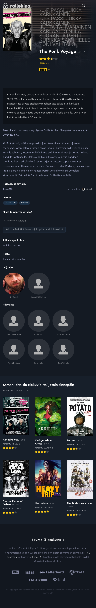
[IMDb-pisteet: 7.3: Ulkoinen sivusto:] (45, 69)
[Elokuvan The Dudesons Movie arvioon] (80, 488)
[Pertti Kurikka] (14, 352)
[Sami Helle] (39, 352)
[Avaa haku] (83, 5)
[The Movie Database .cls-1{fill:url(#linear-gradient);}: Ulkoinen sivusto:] (38, 580)
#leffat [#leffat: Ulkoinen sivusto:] (34, 557)
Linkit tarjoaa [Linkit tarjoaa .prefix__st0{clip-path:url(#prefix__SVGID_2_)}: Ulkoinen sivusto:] (14, 220)
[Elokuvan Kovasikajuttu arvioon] (16, 423)
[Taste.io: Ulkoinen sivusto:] (60, 580)
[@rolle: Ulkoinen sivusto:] (87, 189)
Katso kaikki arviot (15, 391)
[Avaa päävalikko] (91, 5)
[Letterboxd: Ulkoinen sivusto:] (51, 572)
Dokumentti (10, 203)
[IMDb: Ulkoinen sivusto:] (15, 572)
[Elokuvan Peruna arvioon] (80, 424)
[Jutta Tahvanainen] (14, 323)
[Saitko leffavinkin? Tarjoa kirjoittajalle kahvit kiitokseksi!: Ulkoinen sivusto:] (34, 229)
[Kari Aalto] (39, 323)
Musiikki (24, 203)
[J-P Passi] (14, 286)
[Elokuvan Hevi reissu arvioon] (48, 487)
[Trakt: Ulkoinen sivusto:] (77, 572)
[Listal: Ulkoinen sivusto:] (28, 572)
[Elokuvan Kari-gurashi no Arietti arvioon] (48, 425)
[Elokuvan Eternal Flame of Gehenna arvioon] (16, 487)
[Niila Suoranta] (63, 323)
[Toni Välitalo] (63, 352)
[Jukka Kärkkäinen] (39, 286)
